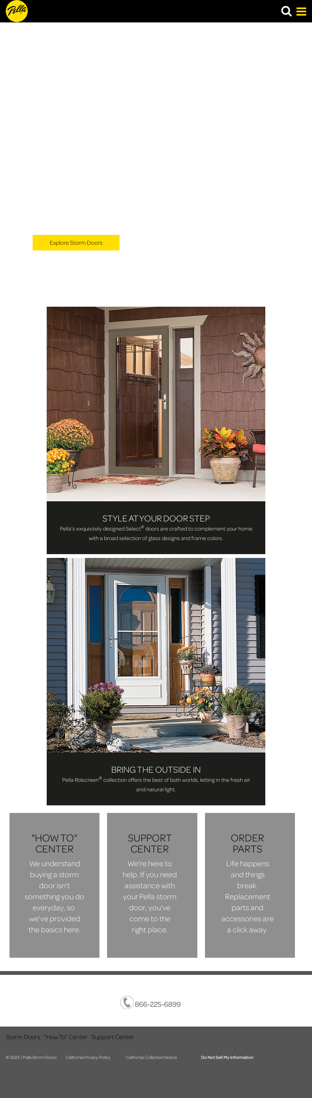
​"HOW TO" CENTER (54, 843)
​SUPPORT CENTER (150, 843)
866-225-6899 (150, 1002)
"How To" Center (66, 1036)
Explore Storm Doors (76, 242)
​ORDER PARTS (247, 843)
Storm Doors (23, 1036)
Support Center (112, 1036)
